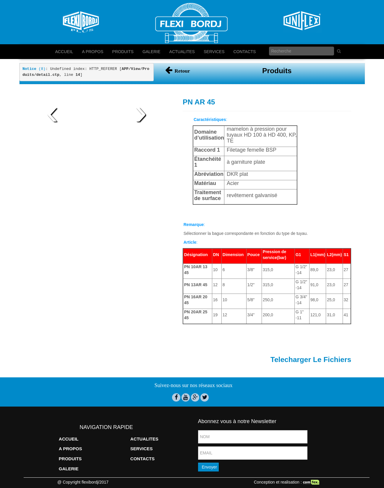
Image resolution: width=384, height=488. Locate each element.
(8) (34, 69)
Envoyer (209, 467)
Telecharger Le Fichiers (310, 359)
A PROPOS (92, 51)
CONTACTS (245, 51)
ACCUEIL (64, 51)
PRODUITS (123, 51)
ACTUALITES (182, 51)
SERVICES (214, 51)
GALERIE (151, 51)
